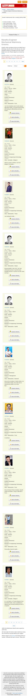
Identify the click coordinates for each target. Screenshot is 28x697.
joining (2, 53)
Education (6, 99)
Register (14, 58)
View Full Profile (14, 121)
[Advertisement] (15, 289)
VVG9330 (6, 359)
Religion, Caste (8, 90)
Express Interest (14, 113)
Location (6, 102)
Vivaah (3, 9)
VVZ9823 (6, 194)
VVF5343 (6, 416)
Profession (6, 96)
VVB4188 (6, 141)
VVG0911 (6, 468)
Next (23, 61)
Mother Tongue (7, 93)
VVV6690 (6, 527)
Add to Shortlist (14, 117)
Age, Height (7, 87)
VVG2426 (6, 307)
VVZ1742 (6, 84)
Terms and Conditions (17, 693)
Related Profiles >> (14, 34)
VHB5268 (6, 246)
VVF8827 (6, 579)
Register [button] (24, 1)
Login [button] (19, 1)
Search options (10, 9)
